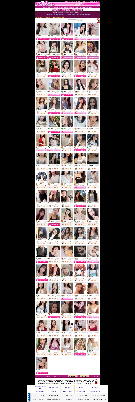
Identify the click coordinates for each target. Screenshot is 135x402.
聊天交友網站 (67, 391)
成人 (51, 376)
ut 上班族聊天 (84, 395)
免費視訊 (45, 35)
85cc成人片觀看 (38, 399)
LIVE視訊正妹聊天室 (99, 399)
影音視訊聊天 (40, 391)
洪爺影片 (53, 391)
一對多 (71, 54)
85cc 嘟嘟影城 (53, 395)
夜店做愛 (69, 399)
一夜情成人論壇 (54, 387)
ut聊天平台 (69, 395)
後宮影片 (67, 387)
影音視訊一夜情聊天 (84, 399)
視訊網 (81, 387)
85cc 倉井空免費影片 (100, 395)
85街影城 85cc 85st (38, 395)
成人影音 (95, 387)
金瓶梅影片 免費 (95, 391)
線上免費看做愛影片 (53, 399)
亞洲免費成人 (81, 391)
